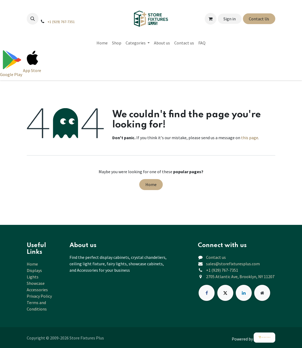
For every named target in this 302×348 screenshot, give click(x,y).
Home (151, 184)
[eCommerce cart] (210, 19)
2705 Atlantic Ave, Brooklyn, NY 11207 (240, 276)
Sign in (229, 18)
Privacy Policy (39, 296)
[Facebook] (207, 293)
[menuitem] (102, 42)
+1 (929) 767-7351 (61, 21)
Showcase (36, 283)
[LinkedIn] (244, 293)
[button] (32, 19)
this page (249, 137)
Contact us (216, 257)
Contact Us (259, 18)
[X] (225, 293)
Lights (32, 276)
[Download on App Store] (32, 63)
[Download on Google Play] (11, 63)
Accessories (37, 289)
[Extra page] (262, 293)
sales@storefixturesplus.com (233, 263)
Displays (34, 270)
